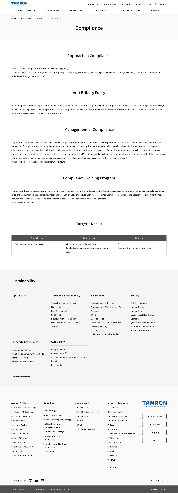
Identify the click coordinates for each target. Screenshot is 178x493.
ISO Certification (19, 433)
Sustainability (101, 10)
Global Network (159, 481)
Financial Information (118, 420)
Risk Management (59, 310)
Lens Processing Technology (57, 419)
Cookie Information (59, 489)
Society (79, 420)
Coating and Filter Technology (52, 438)
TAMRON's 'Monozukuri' (23, 455)
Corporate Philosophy (22, 412)
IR (150, 4)
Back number (57, 364)
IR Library (112, 429)
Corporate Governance (118, 416)
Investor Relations (130, 10)
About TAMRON (26, 10)
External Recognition (20, 376)
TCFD (93, 314)
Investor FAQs (114, 442)
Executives (16, 429)
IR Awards (112, 447)
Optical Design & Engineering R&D (51, 426)
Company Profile (19, 425)
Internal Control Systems (22, 361)
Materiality (56, 307)
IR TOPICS (112, 455)
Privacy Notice (37, 489)
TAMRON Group (18, 442)
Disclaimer (112, 451)
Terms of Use (17, 489)
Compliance (136, 318)
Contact (155, 10)
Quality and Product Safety (143, 322)
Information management (142, 326)
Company (140, 4)
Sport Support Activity (22, 447)
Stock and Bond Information (121, 433)
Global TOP (93, 4)
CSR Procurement (139, 303)
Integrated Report (59, 349)
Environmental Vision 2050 (103, 303)
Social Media (17, 451)
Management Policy (117, 412)
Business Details (19, 420)
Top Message (81, 407)
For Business (126, 4)
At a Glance (113, 407)
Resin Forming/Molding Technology (54, 445)
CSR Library (81, 425)
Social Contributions (140, 330)
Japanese (161, 4)
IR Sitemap (112, 438)
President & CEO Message (23, 407)
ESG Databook (59, 353)
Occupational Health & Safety (144, 314)
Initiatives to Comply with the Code (27, 353)
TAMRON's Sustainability (87, 412)
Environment (81, 416)
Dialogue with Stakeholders (63, 318)
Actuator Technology (54, 431)
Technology (76, 10)
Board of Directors (19, 357)
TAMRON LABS (50, 451)
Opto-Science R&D (52, 415)
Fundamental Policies (21, 349)
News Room (52, 10)
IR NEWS (111, 460)
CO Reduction (97, 318)
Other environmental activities (105, 334)
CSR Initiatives (57, 314)
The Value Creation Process (63, 303)
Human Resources (139, 307)
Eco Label (95, 330)
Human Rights (137, 310)
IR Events (112, 425)
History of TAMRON (20, 416)
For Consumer (109, 4)
